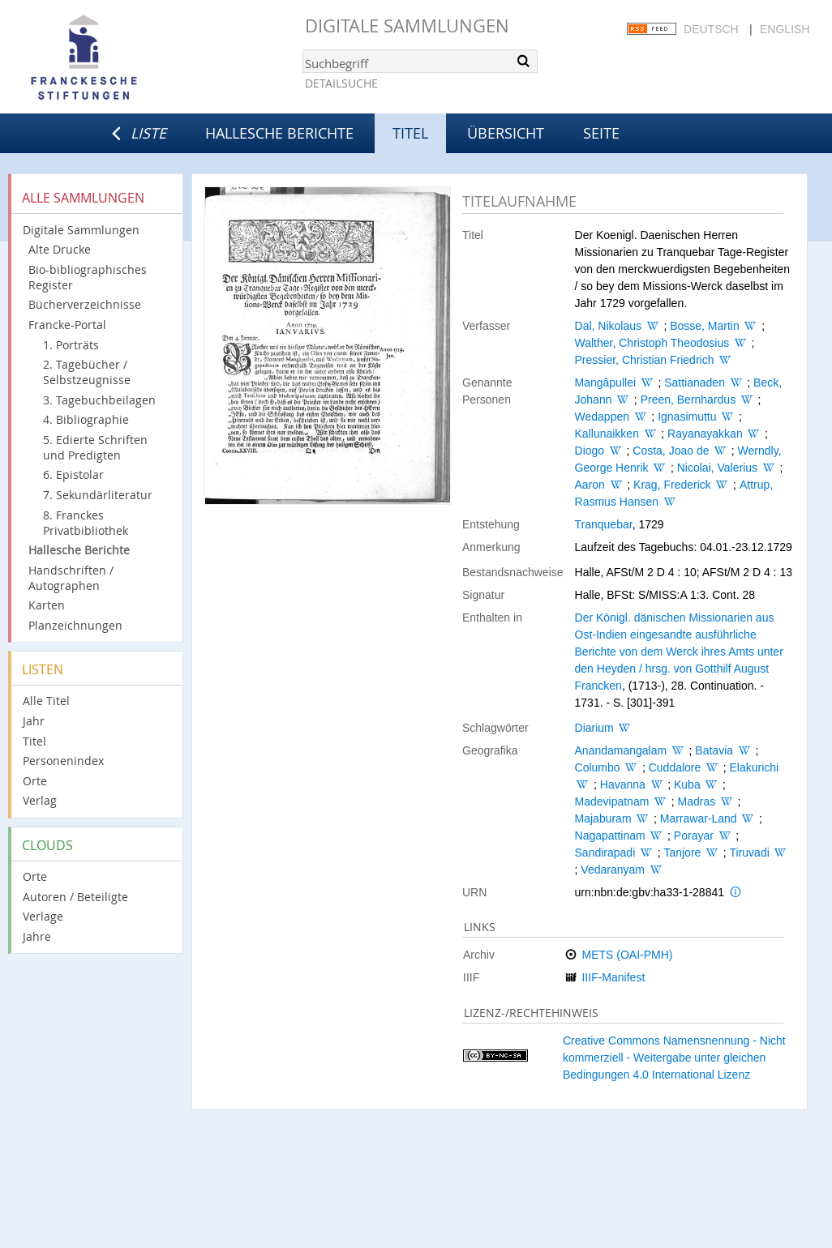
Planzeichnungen (75, 625)
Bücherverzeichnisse (84, 304)
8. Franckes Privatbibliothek (85, 522)
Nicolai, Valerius (717, 467)
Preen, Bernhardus (688, 399)
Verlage (43, 916)
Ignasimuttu (687, 416)
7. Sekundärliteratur (97, 494)
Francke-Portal (67, 324)
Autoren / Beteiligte (75, 896)
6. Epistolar (73, 474)
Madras (697, 801)
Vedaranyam (613, 869)
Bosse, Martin (705, 325)
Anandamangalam (621, 750)
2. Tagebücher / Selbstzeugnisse (87, 372)
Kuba (687, 784)
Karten (46, 605)
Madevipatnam (612, 801)
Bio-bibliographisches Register (87, 277)
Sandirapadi (605, 852)
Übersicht (505, 133)
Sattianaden (694, 382)
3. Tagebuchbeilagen (99, 400)
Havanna (622, 784)
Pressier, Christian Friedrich (644, 359)
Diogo (590, 450)
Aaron (590, 484)
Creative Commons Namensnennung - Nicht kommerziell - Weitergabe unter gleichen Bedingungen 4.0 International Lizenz (674, 1057)
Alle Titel (46, 700)
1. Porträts (71, 345)
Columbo (597, 767)
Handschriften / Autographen (71, 577)
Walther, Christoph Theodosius (652, 342)
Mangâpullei (606, 382)
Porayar (694, 835)
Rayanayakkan (705, 433)
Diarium (594, 727)
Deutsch (711, 29)
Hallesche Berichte (279, 133)
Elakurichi (753, 767)
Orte (35, 781)
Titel (34, 741)
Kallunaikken (607, 433)
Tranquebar (604, 524)
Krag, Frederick (672, 484)
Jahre (37, 936)
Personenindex (63, 760)
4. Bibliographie (86, 419)
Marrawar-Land (698, 818)
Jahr (34, 721)
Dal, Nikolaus (608, 325)
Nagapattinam (610, 835)
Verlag (40, 800)
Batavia (714, 750)
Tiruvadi (750, 852)
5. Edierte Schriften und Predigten (95, 447)
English (784, 29)
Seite (601, 133)
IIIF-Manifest (613, 977)
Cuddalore (675, 767)
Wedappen (602, 416)
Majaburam (603, 818)
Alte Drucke (59, 249)
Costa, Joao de (671, 450)
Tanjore (682, 852)
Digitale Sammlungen (407, 25)
